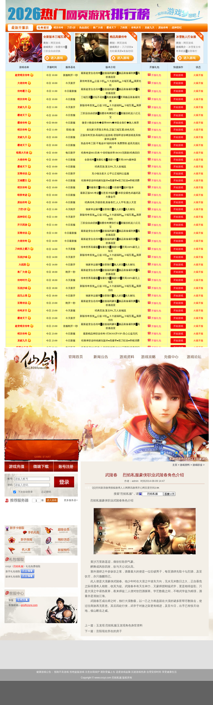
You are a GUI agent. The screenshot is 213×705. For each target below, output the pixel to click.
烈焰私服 (71, 354)
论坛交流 (198, 354)
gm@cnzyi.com (29, 605)
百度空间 (150, 487)
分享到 (88, 487)
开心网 (141, 487)
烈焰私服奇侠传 (31, 361)
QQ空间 (96, 487)
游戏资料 (131, 356)
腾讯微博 (132, 487)
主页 (174, 464)
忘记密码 (46, 491)
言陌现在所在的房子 (109, 631)
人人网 (124, 487)
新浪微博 (105, 487)
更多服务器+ (71, 500)
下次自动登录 (25, 491)
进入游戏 (52, 500)
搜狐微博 (115, 487)
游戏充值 (175, 356)
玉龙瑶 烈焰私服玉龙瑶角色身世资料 (119, 625)
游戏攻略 (153, 356)
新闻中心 (103, 354)
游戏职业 (197, 464)
